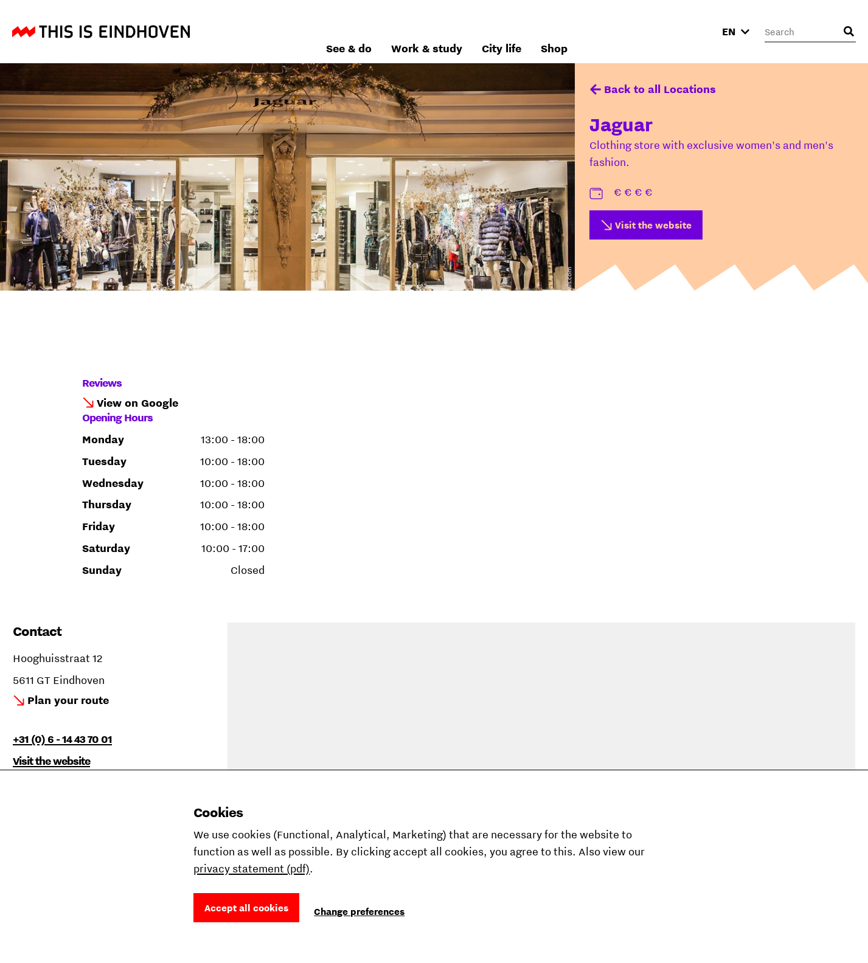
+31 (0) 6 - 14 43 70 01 (62, 739)
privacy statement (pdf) (251, 868)
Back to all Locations (660, 89)
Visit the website (653, 225)
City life (631, 31)
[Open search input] (848, 31)
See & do (479, 31)
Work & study (556, 31)
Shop (684, 31)
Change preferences (359, 911)
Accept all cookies (246, 908)
